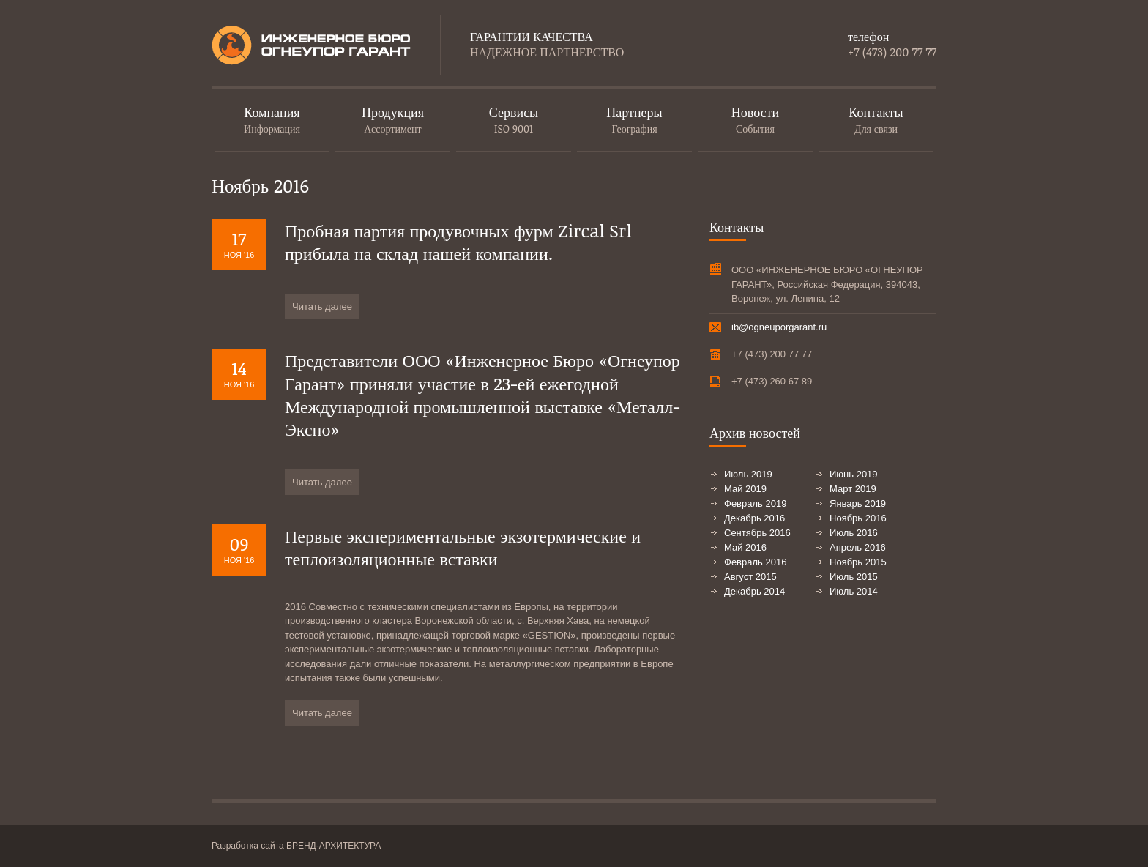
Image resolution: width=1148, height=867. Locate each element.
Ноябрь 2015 (858, 562)
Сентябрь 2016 (757, 532)
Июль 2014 (854, 591)
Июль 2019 (748, 474)
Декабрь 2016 (754, 518)
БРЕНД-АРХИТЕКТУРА (333, 846)
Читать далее (322, 306)
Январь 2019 (858, 503)
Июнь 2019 (854, 474)
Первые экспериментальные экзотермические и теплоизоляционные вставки (463, 547)
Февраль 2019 (755, 503)
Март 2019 (853, 488)
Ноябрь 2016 (858, 518)
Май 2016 (745, 547)
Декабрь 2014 (754, 591)
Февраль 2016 (755, 562)
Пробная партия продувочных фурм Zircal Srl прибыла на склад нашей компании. (458, 241)
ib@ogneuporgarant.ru (779, 326)
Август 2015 (750, 576)
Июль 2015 (854, 576)
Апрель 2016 (858, 547)
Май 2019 (745, 488)
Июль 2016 (854, 532)
